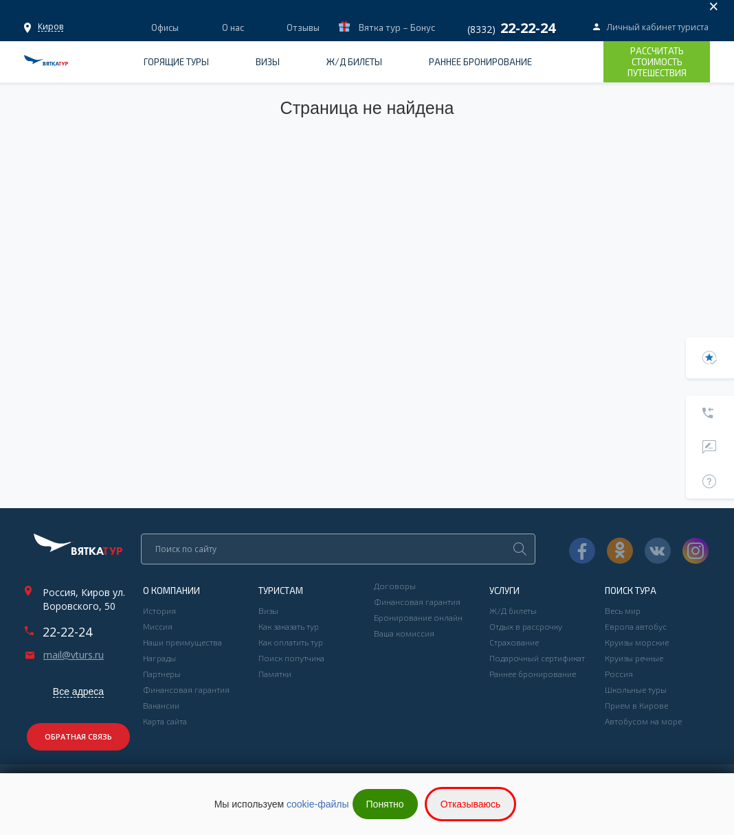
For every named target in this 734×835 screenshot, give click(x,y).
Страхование (514, 642)
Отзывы (303, 27)
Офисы (50, 26)
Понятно (385, 804)
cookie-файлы (318, 804)
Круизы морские (637, 642)
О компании (171, 590)
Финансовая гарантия (186, 689)
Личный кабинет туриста (658, 27)
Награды (159, 658)
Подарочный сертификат (537, 658)
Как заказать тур (288, 626)
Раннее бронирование (480, 61)
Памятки (274, 673)
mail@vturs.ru (73, 655)
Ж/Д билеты (354, 61)
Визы (268, 61)
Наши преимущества (182, 642)
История (159, 610)
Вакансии (161, 705)
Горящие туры (176, 61)
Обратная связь (78, 736)
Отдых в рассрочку (525, 626)
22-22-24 (67, 632)
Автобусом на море (643, 721)
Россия (619, 673)
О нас (233, 27)
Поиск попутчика (291, 658)
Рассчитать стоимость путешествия (657, 61)
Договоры (395, 586)
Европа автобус (636, 626)
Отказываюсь (471, 804)
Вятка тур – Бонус (396, 27)
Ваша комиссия (404, 633)
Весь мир (623, 610)
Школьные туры (636, 689)
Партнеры (162, 673)
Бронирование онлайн (418, 617)
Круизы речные (634, 658)
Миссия (158, 626)
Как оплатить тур (290, 642)
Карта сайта (165, 721)
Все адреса (78, 691)
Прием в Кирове (636, 705)
